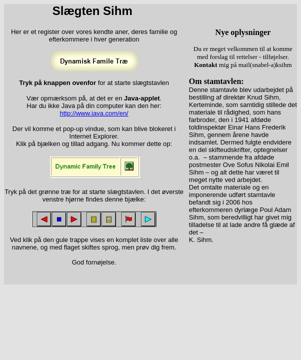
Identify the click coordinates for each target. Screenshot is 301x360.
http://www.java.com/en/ (94, 113)
